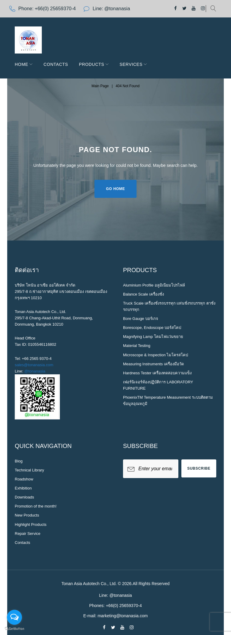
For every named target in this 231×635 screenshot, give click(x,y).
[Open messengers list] (14, 617)
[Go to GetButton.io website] (14, 629)
